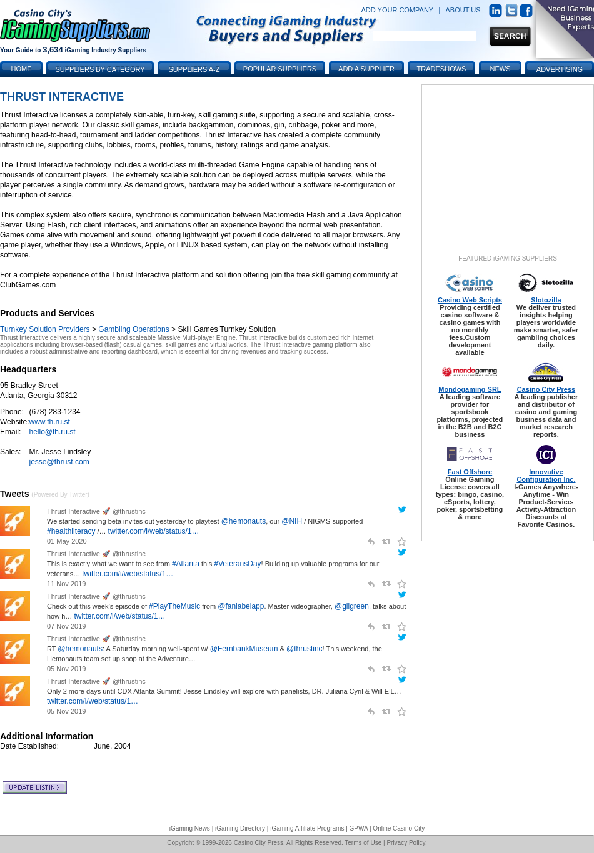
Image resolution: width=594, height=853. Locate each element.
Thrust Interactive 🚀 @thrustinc (96, 511)
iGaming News (189, 828)
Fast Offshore (470, 472)
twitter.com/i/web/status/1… (153, 531)
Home (21, 68)
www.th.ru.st (49, 421)
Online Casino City (399, 828)
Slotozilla (546, 300)
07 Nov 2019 (66, 626)
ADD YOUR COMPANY (397, 10)
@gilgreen (352, 606)
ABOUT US (463, 10)
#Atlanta (185, 563)
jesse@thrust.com (59, 461)
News (500, 68)
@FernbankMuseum (244, 648)
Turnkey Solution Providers (45, 329)
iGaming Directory (240, 828)
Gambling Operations (133, 329)
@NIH (291, 521)
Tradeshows (441, 68)
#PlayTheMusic (174, 606)
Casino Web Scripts (470, 300)
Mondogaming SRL (469, 389)
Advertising (559, 69)
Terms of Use (363, 842)
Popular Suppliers (279, 68)
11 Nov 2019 (66, 583)
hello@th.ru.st (52, 431)
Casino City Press (546, 389)
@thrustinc (304, 648)
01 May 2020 (67, 541)
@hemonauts (243, 521)
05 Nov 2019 (66, 668)
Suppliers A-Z (194, 69)
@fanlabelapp (241, 606)
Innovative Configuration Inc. (545, 475)
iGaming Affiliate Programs (307, 828)
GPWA (359, 828)
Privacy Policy (405, 842)
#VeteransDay (237, 563)
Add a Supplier (366, 68)
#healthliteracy (71, 531)
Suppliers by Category (99, 69)
